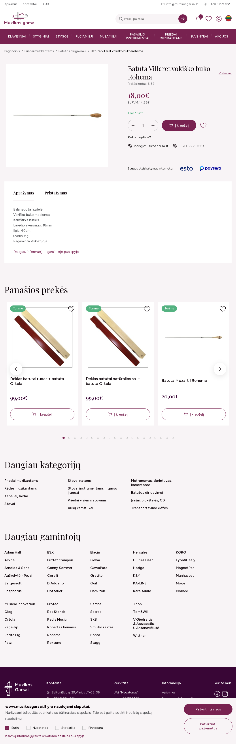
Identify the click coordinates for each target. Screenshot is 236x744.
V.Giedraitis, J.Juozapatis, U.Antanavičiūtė (146, 623)
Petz (8, 642)
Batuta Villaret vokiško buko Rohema (117, 51)
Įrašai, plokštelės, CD (148, 500)
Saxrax (95, 612)
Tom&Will (141, 612)
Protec (52, 604)
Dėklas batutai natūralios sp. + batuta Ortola (113, 381)
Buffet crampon (60, 560)
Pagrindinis (12, 51)
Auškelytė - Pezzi (18, 575)
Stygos (62, 36)
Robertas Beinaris (61, 627)
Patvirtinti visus (208, 709)
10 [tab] (115, 438)
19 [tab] (167, 438)
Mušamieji (108, 36)
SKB (93, 619)
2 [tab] (69, 438)
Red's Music (57, 619)
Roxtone (54, 642)
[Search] (182, 18)
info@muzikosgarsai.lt (182, 4)
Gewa (95, 560)
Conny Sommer (59, 568)
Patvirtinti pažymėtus (208, 726)
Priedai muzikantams (170, 36)
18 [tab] (161, 438)
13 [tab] (132, 438)
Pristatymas (56, 193)
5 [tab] (86, 438)
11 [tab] (121, 438)
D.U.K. (46, 4)
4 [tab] (80, 438)
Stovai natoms (80, 480)
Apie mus (10, 4)
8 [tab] (103, 438)
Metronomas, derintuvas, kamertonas (151, 482)
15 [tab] (144, 438)
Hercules (140, 552)
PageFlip (11, 627)
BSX (50, 552)
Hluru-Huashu (144, 560)
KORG (181, 552)
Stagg (95, 642)
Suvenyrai (199, 36)
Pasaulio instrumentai (137, 36)
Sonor (95, 635)
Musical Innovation (19, 604)
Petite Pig (12, 635)
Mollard (182, 591)
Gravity (96, 575)
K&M (136, 575)
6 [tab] (92, 438)
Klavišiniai (17, 36)
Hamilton (97, 591)
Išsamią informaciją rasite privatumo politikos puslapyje (44, 736)
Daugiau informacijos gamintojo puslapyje (46, 252)
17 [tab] (155, 438)
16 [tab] (150, 438)
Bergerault (13, 583)
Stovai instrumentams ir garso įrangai (92, 490)
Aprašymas (23, 193)
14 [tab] (138, 438)
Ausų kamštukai (80, 508)
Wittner (139, 635)
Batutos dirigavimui (72, 51)
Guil (93, 583)
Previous (16, 370)
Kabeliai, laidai (16, 496)
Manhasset (185, 575)
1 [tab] (63, 438)
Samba (95, 604)
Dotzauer (54, 591)
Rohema (225, 73)
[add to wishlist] (207, 125)
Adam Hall (12, 552)
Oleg (8, 612)
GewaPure (98, 568)
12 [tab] (127, 438)
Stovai (9, 504)
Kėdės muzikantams (20, 488)
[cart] (198, 18)
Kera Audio (142, 591)
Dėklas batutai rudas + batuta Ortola (37, 381)
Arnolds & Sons (16, 568)
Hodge (138, 568)
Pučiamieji (84, 36)
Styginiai (41, 36)
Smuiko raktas (101, 627)
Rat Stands (56, 612)
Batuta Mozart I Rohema (184, 380)
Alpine (9, 560)
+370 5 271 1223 (220, 4)
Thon (137, 604)
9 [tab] (109, 438)
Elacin (95, 552)
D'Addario (55, 583)
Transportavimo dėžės (149, 508)
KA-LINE (140, 583)
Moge (180, 583)
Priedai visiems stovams (87, 500)
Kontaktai (30, 4)
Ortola (9, 619)
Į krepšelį (182, 125)
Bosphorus (13, 591)
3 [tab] (75, 438)
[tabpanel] (42, 364)
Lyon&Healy (185, 560)
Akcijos (221, 36)
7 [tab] (98, 438)
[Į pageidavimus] (71, 309)
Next (220, 370)
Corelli (52, 575)
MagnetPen (185, 568)
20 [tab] (173, 438)
